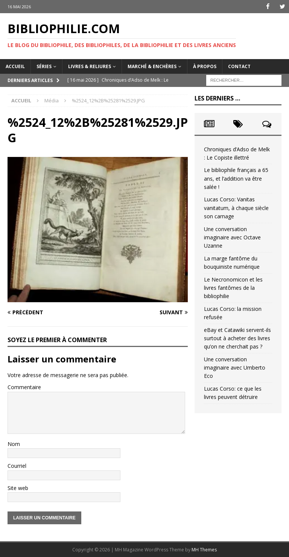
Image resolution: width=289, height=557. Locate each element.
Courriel (17, 465)
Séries (44, 66)
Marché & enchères (152, 66)
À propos (204, 66)
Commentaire (24, 387)
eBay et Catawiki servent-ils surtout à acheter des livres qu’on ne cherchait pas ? (237, 338)
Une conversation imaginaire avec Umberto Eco (234, 368)
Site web (18, 488)
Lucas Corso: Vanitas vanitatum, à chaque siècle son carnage (236, 208)
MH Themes (204, 549)
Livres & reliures (89, 66)
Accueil (15, 66)
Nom (14, 443)
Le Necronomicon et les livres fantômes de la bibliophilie (233, 287)
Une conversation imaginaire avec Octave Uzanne (232, 237)
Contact (239, 66)
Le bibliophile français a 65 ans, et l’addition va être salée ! (236, 178)
